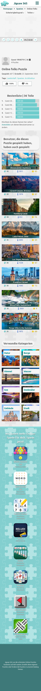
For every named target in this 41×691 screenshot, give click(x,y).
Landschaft (11, 78)
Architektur (30, 78)
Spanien (19, 9)
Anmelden (6, 125)
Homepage (7, 9)
